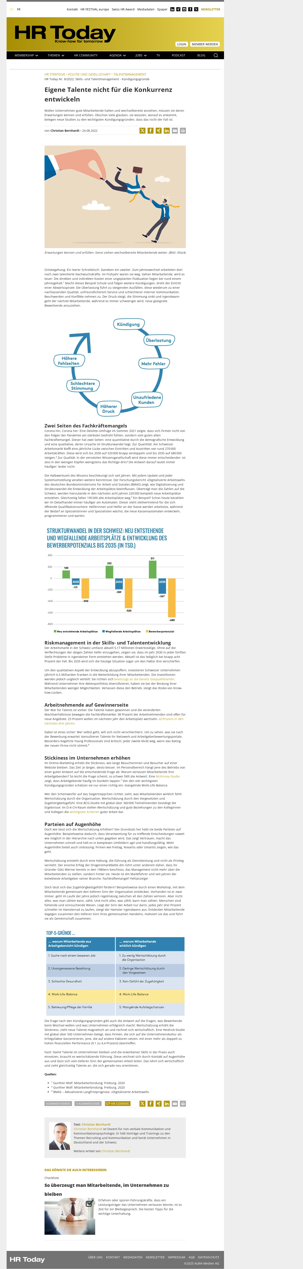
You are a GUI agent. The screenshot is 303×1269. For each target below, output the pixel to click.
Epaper (162, 9)
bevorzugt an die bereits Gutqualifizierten (144, 679)
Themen (56, 55)
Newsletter (210, 9)
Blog (201, 55)
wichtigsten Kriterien (84, 812)
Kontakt (72, 9)
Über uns (95, 1257)
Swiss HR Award (123, 9)
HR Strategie (55, 74)
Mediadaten (146, 9)
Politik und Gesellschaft (89, 74)
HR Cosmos (120, 1104)
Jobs (141, 55)
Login (181, 44)
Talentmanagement (129, 74)
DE (12, 9)
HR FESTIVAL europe (94, 9)
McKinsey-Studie (168, 776)
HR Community (86, 55)
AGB (192, 1257)
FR (18, 9)
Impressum (176, 1257)
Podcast (178, 55)
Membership (26, 55)
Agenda (117, 55)
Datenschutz (208, 1257)
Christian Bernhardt (64, 131)
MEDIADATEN (132, 1257)
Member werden (205, 44)
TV (158, 55)
